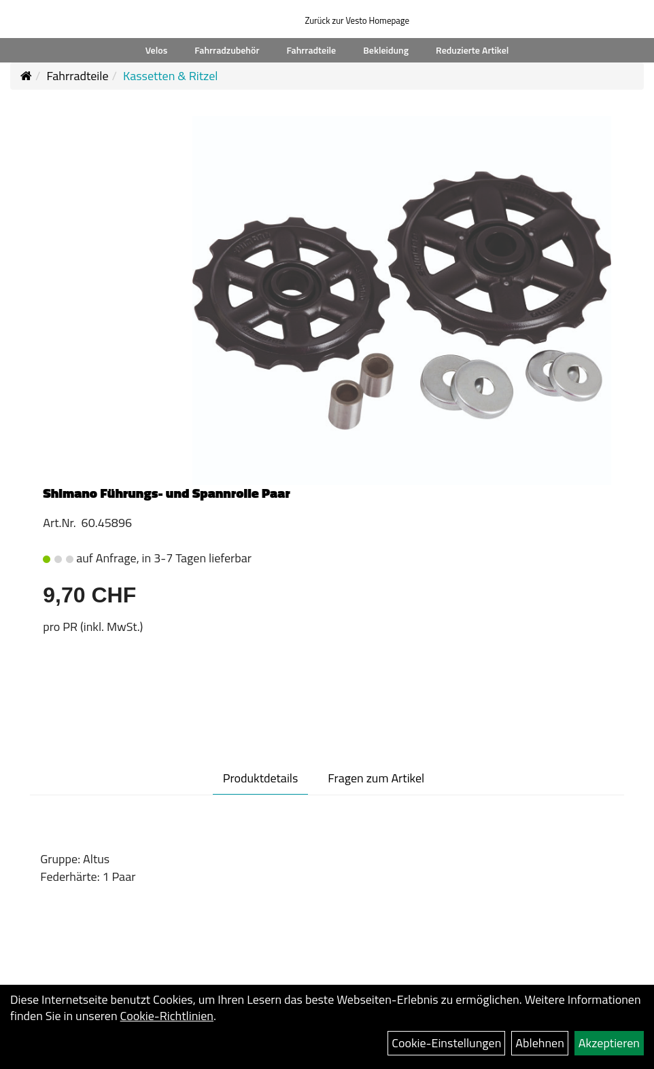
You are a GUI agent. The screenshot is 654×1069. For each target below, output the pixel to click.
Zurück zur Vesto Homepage (357, 20)
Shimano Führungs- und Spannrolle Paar (166, 492)
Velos (156, 50)
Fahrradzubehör (226, 50)
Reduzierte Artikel (472, 50)
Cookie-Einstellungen (446, 1043)
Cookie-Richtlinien (166, 1016)
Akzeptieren (609, 1043)
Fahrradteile (312, 50)
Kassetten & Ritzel (170, 76)
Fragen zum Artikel (376, 778)
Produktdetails (260, 778)
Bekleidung (386, 50)
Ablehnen (539, 1043)
